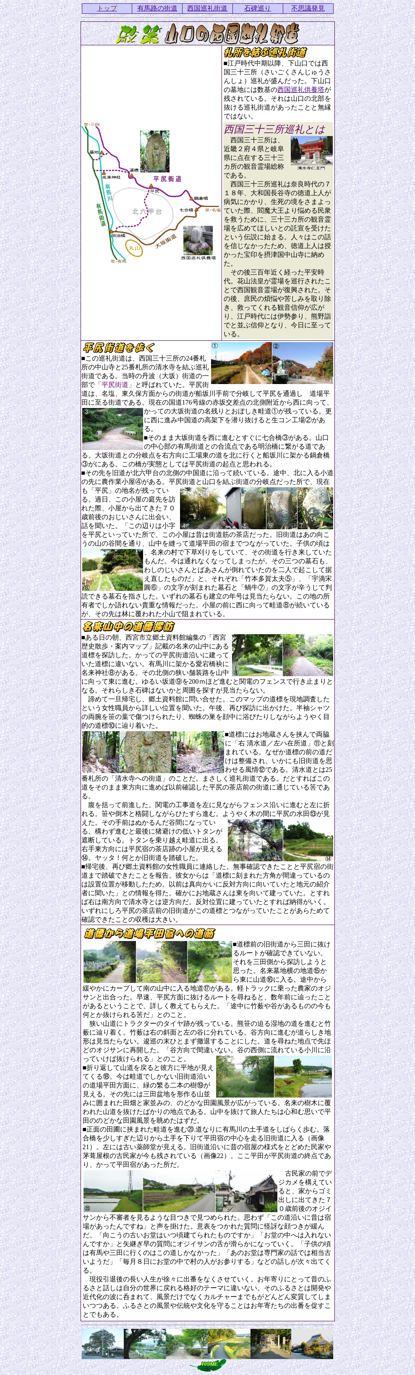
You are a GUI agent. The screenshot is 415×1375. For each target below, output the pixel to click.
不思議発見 (308, 8)
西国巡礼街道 (207, 8)
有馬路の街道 (157, 8)
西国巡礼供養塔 (300, 89)
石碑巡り (257, 8)
